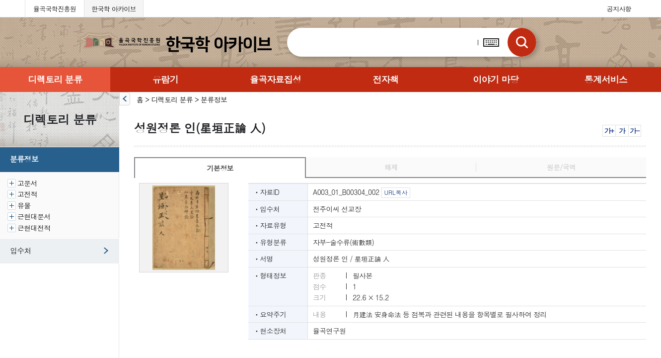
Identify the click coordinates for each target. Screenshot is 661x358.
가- (634, 130)
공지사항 (619, 8)
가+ (609, 130)
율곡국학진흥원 (54, 8)
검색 (522, 42)
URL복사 (395, 192)
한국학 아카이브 (113, 8)
